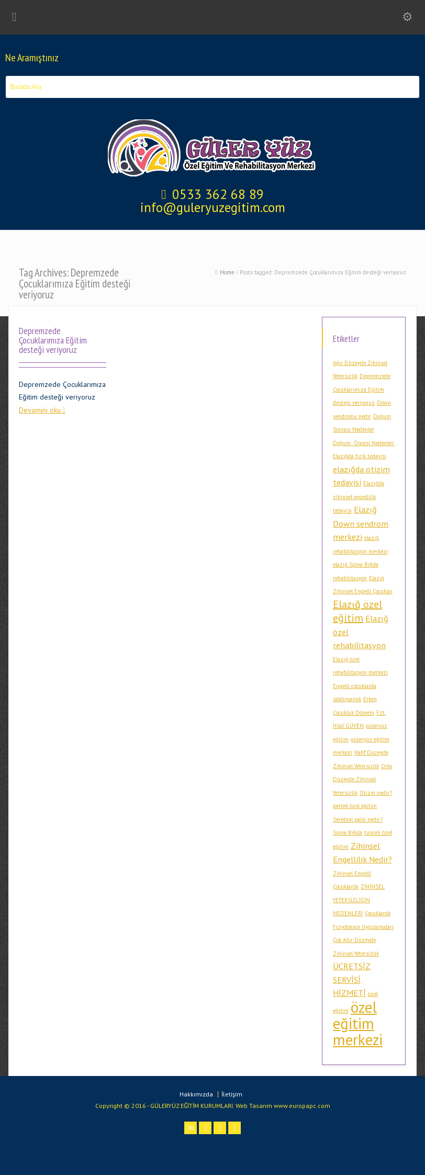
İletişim (231, 1094)
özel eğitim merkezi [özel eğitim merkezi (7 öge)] (358, 1023)
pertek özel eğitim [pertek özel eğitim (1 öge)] (355, 806)
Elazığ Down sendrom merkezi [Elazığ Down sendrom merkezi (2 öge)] (360, 523)
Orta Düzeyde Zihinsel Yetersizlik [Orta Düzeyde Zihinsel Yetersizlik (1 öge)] (362, 779)
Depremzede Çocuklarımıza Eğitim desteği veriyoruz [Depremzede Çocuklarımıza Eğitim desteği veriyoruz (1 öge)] (361, 389)
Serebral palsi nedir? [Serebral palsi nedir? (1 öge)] (358, 819)
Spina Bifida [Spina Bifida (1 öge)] (347, 832)
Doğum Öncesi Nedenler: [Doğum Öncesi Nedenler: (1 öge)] (364, 443)
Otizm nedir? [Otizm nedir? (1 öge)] (376, 792)
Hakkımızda (196, 1094)
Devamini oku (40, 410)
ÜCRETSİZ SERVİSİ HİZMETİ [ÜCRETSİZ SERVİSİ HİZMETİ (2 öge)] (352, 979)
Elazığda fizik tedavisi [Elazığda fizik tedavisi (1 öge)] (359, 456)
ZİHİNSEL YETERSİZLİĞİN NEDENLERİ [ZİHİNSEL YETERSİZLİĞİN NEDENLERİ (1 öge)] (359, 900)
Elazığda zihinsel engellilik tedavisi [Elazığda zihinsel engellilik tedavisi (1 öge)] (358, 497)
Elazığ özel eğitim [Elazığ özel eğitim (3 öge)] (357, 611)
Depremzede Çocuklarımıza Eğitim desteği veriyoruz (53, 340)
